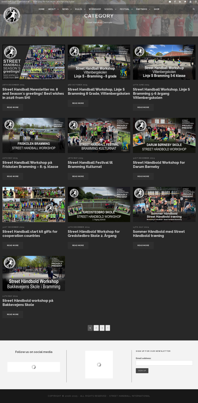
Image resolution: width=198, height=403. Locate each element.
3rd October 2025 (77, 85)
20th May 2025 (9, 158)
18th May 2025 (75, 158)
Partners (141, 9)
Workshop (95, 9)
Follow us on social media (34, 352)
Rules (78, 9)
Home (42, 9)
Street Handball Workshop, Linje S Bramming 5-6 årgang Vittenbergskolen (161, 93)
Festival (124, 9)
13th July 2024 (140, 227)
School (108, 9)
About (52, 9)
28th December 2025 (13, 85)
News (65, 9)
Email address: (143, 358)
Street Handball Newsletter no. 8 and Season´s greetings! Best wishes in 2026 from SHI (32, 93)
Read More (13, 107)
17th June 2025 (141, 85)
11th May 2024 (9, 296)
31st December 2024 (144, 158)
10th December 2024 (79, 227)
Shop (156, 9)
